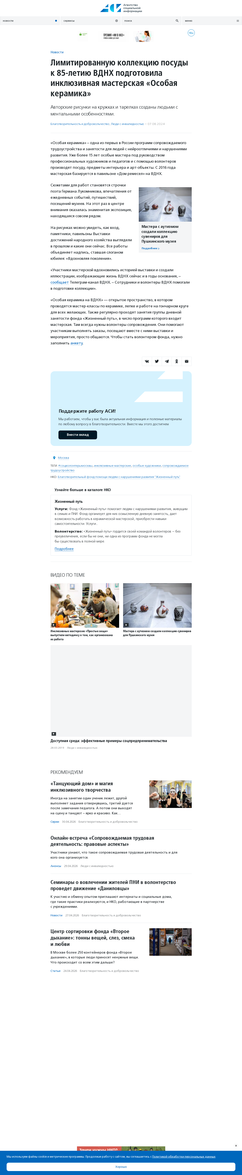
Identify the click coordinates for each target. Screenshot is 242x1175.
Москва (63, 458)
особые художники (147, 466)
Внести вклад (78, 435)
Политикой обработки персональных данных (184, 1156)
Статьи (55, 971)
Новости (57, 52)
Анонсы (56, 866)
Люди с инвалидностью (127, 124)
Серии (55, 821)
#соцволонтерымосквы (75, 466)
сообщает (60, 282)
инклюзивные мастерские (112, 466)
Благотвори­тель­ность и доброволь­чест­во (80, 124)
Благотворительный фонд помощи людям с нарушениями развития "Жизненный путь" (119, 477)
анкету (76, 343)
